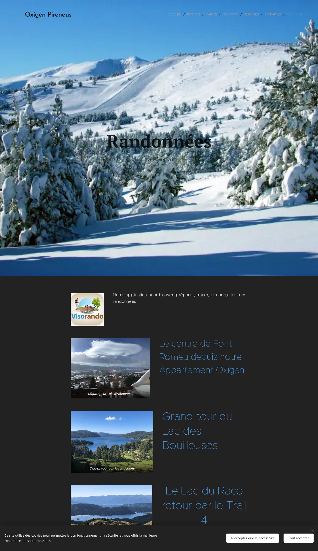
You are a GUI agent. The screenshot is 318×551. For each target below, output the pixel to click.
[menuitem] (175, 14)
